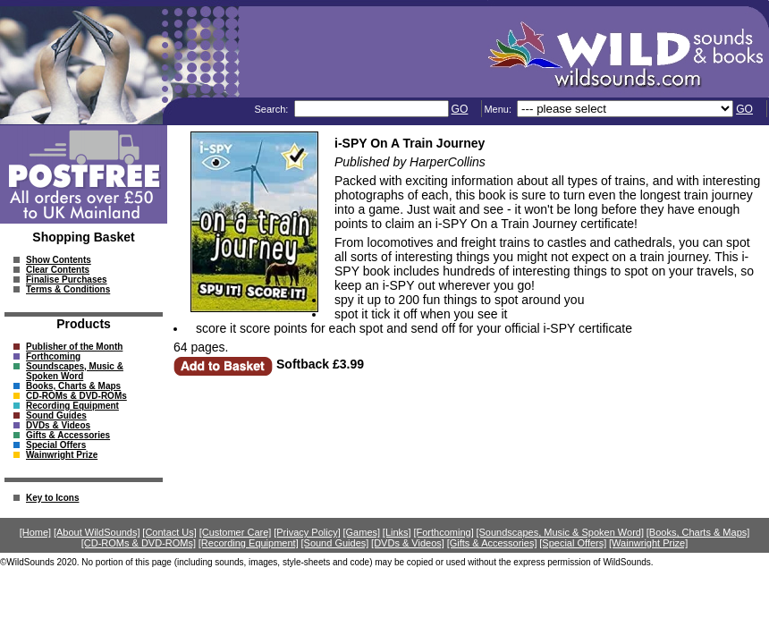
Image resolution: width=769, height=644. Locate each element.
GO (460, 109)
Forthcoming (53, 356)
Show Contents (58, 260)
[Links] (397, 532)
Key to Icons (52, 498)
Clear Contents (57, 270)
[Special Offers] (572, 543)
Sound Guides (56, 415)
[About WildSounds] (97, 532)
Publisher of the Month (74, 347)
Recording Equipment (72, 406)
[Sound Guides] (334, 543)
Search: (272, 109)
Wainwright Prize (61, 455)
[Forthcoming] (443, 532)
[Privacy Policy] (307, 532)
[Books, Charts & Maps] (698, 532)
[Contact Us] (169, 532)
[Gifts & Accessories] (492, 543)
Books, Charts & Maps (73, 386)
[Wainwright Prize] (648, 543)
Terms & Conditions (68, 289)
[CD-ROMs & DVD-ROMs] (138, 543)
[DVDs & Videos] (407, 543)
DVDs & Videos (58, 425)
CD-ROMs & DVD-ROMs (76, 396)
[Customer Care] (235, 532)
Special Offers (56, 445)
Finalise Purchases (66, 279)
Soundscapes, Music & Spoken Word (74, 371)
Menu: (499, 109)
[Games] (362, 532)
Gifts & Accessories (68, 435)
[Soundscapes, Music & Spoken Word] (560, 532)
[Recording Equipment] (249, 543)
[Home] (35, 532)
